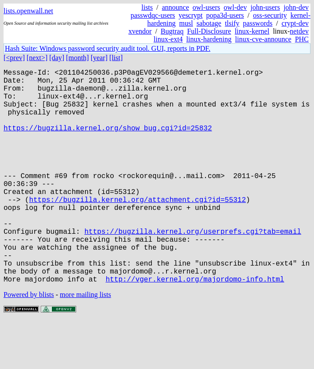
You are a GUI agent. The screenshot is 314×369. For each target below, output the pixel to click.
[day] (56, 57)
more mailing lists (85, 342)
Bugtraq (172, 31)
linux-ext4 (168, 39)
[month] (77, 57)
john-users (265, 7)
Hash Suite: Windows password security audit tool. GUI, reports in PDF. (107, 48)
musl (186, 23)
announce (175, 7)
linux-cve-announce (263, 39)
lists (147, 7)
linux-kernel (252, 31)
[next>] (37, 57)
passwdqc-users (153, 15)
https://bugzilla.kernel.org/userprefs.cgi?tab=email (192, 268)
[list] (116, 57)
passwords (258, 23)
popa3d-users (225, 15)
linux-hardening (209, 39)
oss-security (270, 15)
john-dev (296, 7)
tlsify (232, 23)
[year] (99, 57)
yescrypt (190, 15)
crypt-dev (295, 23)
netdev (299, 31)
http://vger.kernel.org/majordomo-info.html (194, 326)
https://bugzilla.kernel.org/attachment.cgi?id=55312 (137, 229)
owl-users (206, 7)
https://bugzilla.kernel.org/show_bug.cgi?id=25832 (108, 142)
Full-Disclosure (209, 31)
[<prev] (14, 57)
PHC (302, 39)
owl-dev (235, 7)
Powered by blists (29, 342)
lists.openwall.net (28, 11)
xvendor (139, 31)
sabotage (209, 23)
